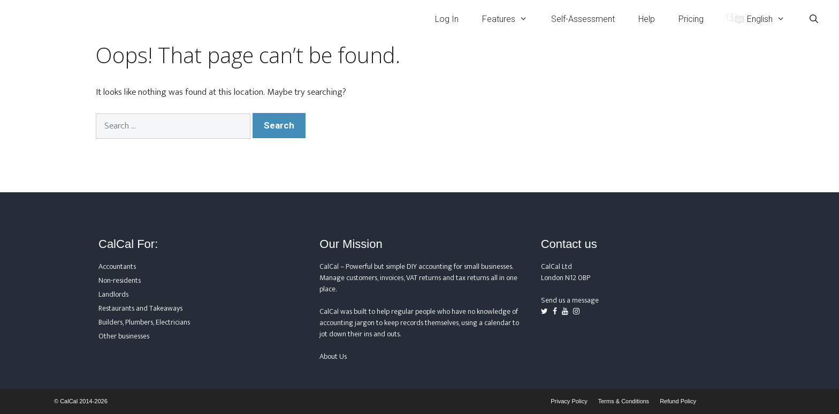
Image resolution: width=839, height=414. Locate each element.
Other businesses (123, 336)
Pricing (691, 19)
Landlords (113, 294)
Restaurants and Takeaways (140, 308)
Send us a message (570, 300)
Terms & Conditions (623, 401)
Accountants (117, 266)
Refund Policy (678, 401)
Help (646, 19)
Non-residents (119, 280)
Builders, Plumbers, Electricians (144, 322)
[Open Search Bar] (813, 19)
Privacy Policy (569, 401)
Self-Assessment (583, 19)
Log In (447, 19)
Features (510, 19)
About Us (333, 356)
